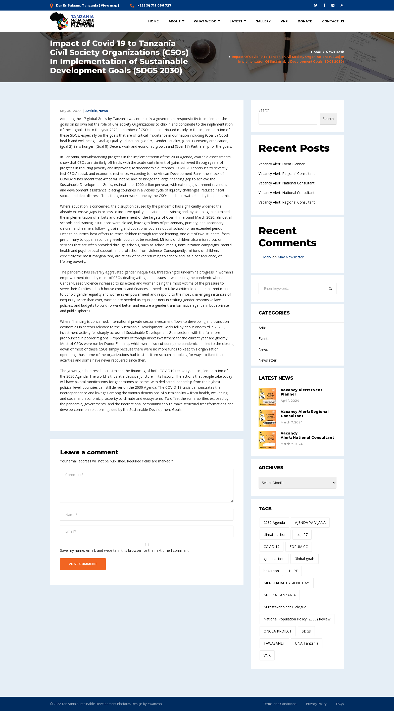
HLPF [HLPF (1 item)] (293, 570)
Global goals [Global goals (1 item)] (304, 558)
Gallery (263, 21)
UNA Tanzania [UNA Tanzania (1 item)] (306, 643)
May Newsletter (291, 257)
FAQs (340, 703)
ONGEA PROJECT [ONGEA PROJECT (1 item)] (278, 631)
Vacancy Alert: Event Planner (282, 164)
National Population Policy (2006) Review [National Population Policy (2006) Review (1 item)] (297, 619)
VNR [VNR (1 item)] (267, 655)
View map (109, 5)
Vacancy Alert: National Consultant (287, 183)
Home (153, 21)
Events (264, 338)
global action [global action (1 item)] (274, 558)
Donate (305, 21)
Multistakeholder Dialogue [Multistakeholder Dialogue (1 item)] (285, 607)
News (103, 111)
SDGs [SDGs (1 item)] (306, 631)
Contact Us (333, 21)
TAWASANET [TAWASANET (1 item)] (274, 643)
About (175, 21)
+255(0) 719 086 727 (154, 5)
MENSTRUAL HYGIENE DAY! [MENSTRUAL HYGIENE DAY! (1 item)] (287, 582)
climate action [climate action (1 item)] (275, 534)
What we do (205, 21)
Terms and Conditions (280, 703)
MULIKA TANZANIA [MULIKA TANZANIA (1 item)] (280, 594)
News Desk (335, 52)
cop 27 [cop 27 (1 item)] (302, 534)
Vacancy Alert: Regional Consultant (287, 173)
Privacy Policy (316, 703)
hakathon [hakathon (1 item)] (271, 570)
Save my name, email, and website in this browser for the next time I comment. (124, 550)
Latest (236, 21)
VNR (284, 21)
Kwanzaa (154, 703)
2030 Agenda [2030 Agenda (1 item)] (274, 522)
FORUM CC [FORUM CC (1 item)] (298, 546)
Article (91, 111)
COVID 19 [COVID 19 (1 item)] (271, 546)
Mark (267, 257)
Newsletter (267, 360)
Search (264, 110)
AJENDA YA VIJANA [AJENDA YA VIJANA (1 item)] (310, 522)
